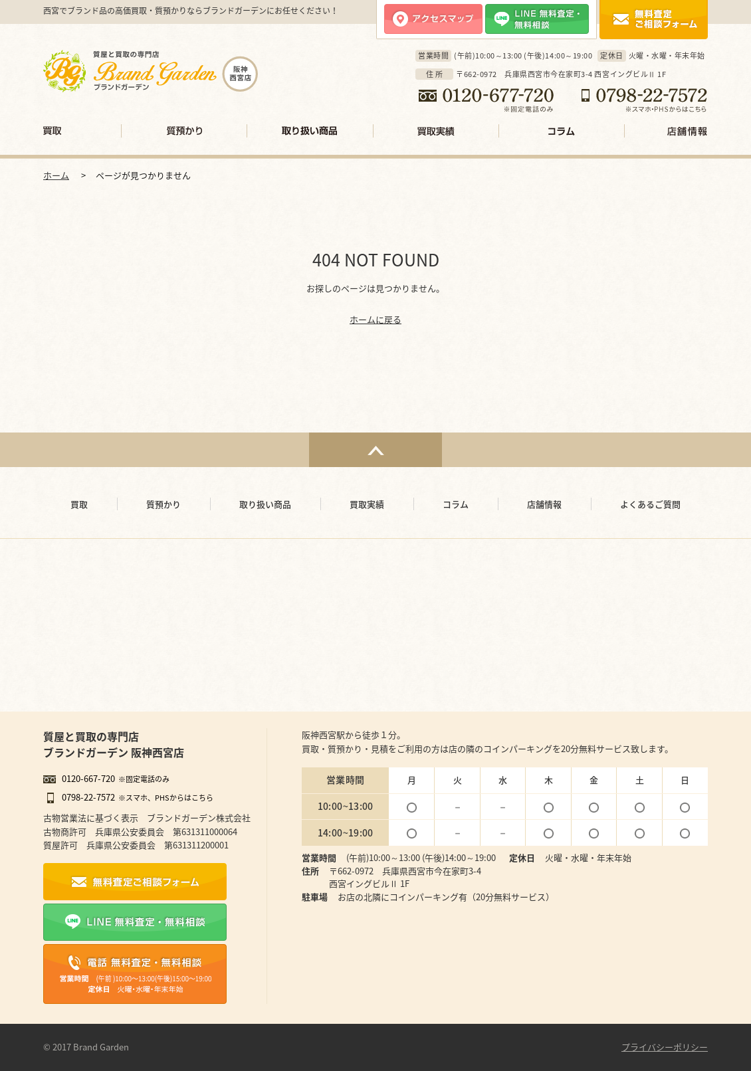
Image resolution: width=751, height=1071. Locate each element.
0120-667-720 (88, 778)
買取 (82, 131)
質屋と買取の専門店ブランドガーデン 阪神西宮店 (113, 744)
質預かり (184, 131)
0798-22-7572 (88, 797)
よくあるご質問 (650, 504)
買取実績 (436, 131)
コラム (562, 131)
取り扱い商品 (310, 131)
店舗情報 (666, 131)
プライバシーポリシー (664, 1046)
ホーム (56, 175)
